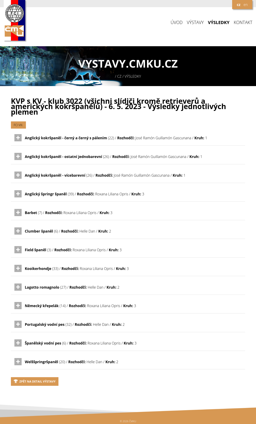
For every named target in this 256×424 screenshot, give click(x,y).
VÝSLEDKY (218, 22)
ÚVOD (177, 22)
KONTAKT (243, 22)
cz (239, 4)
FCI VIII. (18, 125)
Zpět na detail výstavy (35, 381)
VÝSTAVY (195, 22)
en (245, 4)
